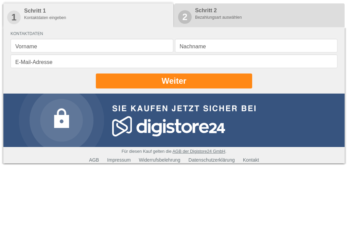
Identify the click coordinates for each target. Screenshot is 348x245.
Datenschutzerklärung (212, 160)
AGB (94, 160)
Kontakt (251, 160)
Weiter (174, 80)
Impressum (118, 160)
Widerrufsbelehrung (159, 160)
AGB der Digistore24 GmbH (198, 151)
